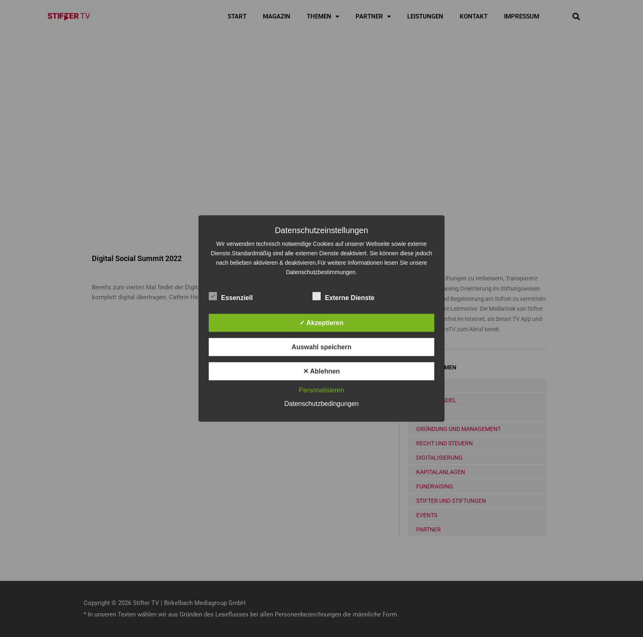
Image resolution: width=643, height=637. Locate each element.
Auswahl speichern (321, 347)
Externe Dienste (343, 296)
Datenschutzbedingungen (321, 403)
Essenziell (231, 296)
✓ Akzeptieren (321, 322)
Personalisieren (321, 390)
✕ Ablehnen (321, 371)
